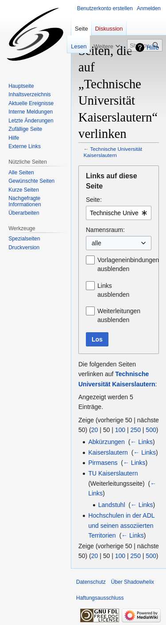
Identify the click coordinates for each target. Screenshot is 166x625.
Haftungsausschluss (100, 598)
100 (120, 429)
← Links (141, 441)
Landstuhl (111, 504)
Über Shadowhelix (132, 582)
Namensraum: (105, 229)
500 (151, 429)
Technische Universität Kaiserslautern (113, 152)
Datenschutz (91, 582)
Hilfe (153, 47)
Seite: (94, 199)
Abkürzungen (106, 441)
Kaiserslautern (108, 452)
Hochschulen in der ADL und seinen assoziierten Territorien (121, 525)
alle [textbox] (96, 243)
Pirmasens (102, 462)
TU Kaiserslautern (113, 473)
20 (94, 429)
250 (136, 429)
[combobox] (118, 213)
